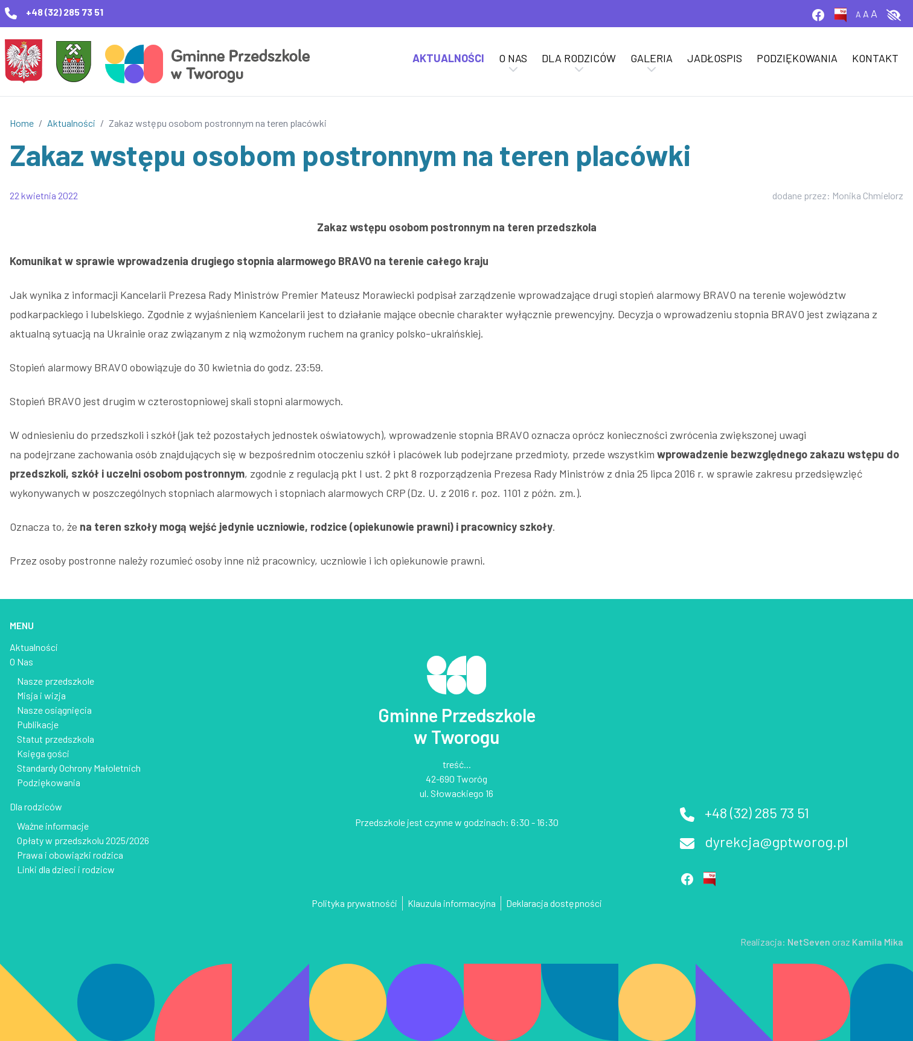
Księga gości (43, 753)
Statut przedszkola (55, 739)
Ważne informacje (53, 825)
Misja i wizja (41, 695)
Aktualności (448, 58)
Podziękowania (797, 58)
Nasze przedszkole (55, 681)
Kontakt (875, 58)
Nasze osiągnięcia (54, 710)
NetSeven (808, 941)
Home (22, 123)
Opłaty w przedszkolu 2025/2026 (83, 840)
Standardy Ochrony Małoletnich (79, 768)
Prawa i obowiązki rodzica (70, 854)
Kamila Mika (877, 941)
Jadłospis (714, 58)
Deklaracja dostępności (554, 903)
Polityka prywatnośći (354, 903)
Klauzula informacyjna (452, 903)
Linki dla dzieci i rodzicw (66, 869)
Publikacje (38, 724)
